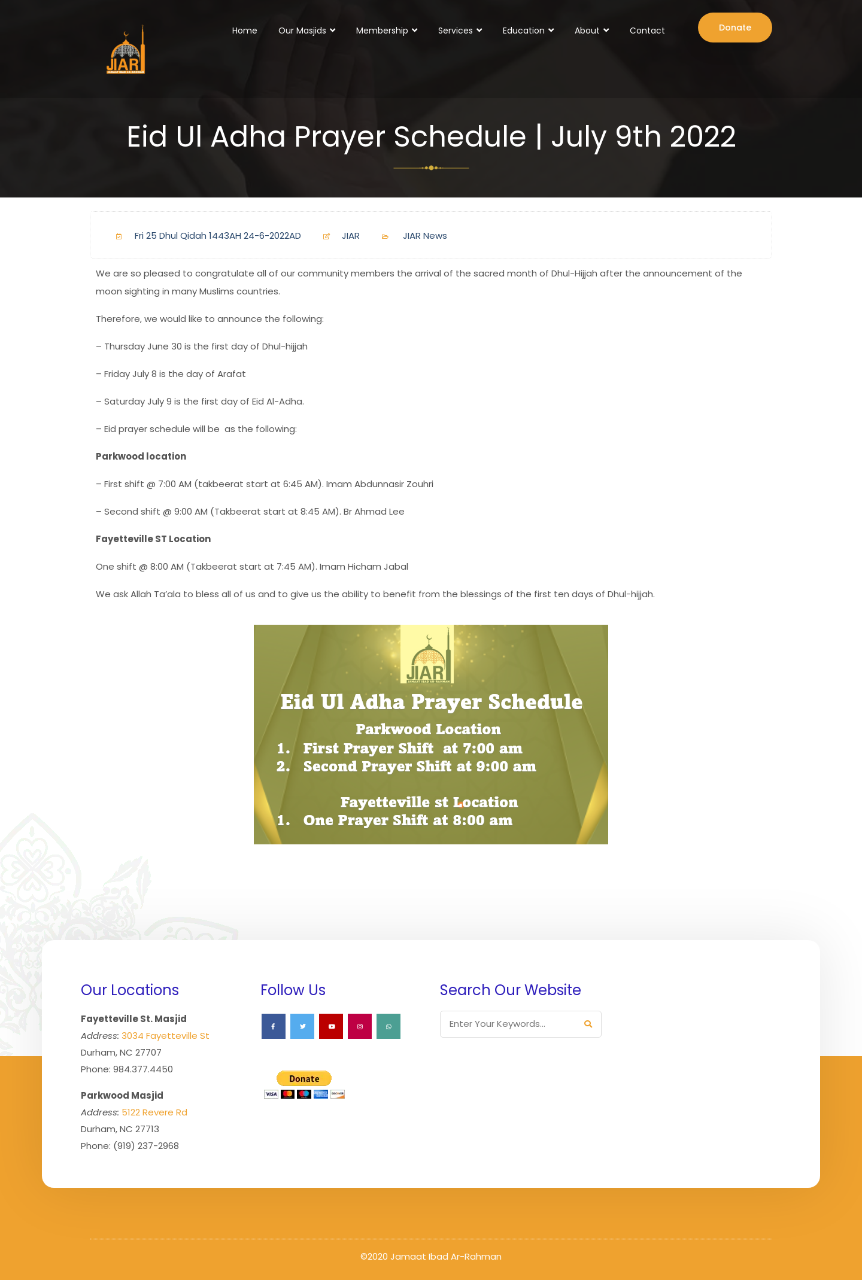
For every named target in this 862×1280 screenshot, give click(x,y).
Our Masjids (302, 31)
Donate (735, 28)
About (587, 31)
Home (244, 31)
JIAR (337, 235)
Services (455, 31)
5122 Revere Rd (154, 1112)
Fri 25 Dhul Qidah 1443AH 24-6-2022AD (204, 235)
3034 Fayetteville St (166, 1035)
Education (524, 31)
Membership (382, 31)
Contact (647, 31)
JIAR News (425, 235)
